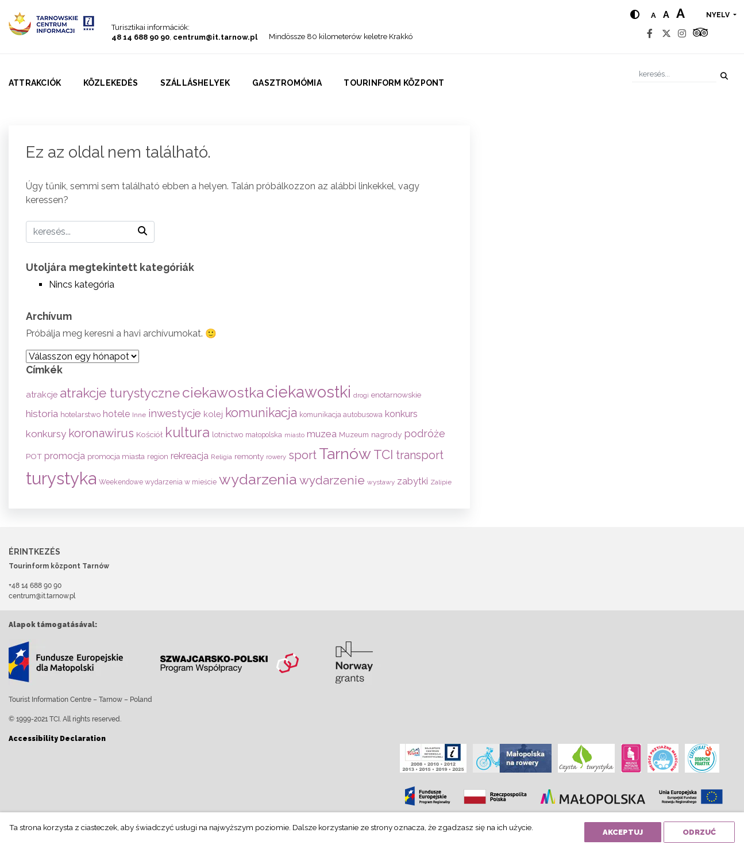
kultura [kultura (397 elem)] (187, 432)
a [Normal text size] (653, 15)
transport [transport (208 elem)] (420, 455)
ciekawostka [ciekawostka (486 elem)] (223, 392)
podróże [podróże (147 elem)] (424, 433)
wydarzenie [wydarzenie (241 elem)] (332, 480)
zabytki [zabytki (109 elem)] (412, 481)
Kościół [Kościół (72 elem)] (149, 434)
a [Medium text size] (666, 14)
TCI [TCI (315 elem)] (383, 454)
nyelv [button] (718, 15)
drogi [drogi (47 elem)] (361, 395)
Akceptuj (623, 832)
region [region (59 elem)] (157, 456)
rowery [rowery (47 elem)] (276, 457)
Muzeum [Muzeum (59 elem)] (354, 434)
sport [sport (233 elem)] (302, 455)
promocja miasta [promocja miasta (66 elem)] (116, 456)
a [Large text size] (680, 13)
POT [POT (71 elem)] (34, 456)
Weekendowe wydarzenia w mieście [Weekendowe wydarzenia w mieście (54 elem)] (158, 482)
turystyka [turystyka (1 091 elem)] (61, 478)
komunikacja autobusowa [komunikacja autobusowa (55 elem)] (341, 414)
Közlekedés (110, 82)
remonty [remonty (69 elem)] (249, 456)
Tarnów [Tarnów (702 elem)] (345, 454)
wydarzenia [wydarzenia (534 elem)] (258, 479)
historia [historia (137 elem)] (42, 413)
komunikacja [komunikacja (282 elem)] (261, 413)
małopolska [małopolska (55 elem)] (263, 434)
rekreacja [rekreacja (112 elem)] (190, 455)
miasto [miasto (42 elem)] (294, 434)
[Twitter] (666, 33)
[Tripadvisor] (700, 33)
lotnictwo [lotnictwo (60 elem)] (227, 434)
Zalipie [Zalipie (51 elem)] (441, 482)
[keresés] (674, 74)
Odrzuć (699, 832)
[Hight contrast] (634, 14)
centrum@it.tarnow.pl (215, 37)
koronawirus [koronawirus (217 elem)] (101, 433)
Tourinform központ (394, 82)
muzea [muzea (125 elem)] (322, 434)
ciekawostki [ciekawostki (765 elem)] (308, 392)
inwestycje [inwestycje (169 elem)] (174, 413)
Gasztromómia (287, 82)
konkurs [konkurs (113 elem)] (401, 413)
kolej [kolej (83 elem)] (213, 414)
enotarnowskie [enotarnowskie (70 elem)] (396, 394)
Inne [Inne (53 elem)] (139, 415)
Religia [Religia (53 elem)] (221, 457)
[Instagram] (682, 33)
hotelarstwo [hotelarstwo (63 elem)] (80, 414)
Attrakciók (35, 82)
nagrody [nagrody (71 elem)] (386, 434)
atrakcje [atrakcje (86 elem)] (41, 394)
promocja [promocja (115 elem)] (64, 455)
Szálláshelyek (195, 82)
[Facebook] (650, 33)
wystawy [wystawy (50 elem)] (381, 482)
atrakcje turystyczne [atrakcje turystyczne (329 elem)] (120, 392)
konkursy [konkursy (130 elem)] (46, 434)
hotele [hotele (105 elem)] (116, 413)
